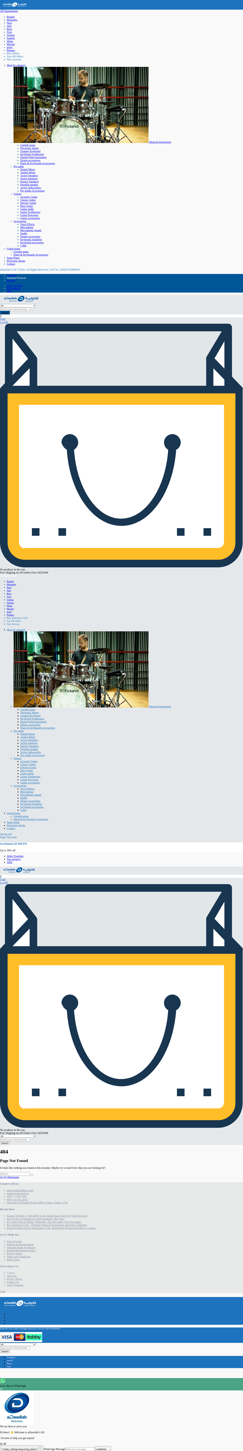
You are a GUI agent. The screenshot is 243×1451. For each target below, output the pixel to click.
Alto (9, 26)
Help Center (13, 1259)
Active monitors (29, 178)
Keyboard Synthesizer (32, 154)
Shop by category (16, 65)
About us (12, 1276)
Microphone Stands (30, 230)
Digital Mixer (27, 169)
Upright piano (27, 145)
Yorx (9, 32)
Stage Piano (13, 257)
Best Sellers (13, 53)
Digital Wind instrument (33, 157)
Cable (23, 245)
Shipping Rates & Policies (21, 1247)
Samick (11, 38)
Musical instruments (92, 142)
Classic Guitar (28, 199)
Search (4, 312)
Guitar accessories (30, 218)
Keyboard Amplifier (31, 239)
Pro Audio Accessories (32, 190)
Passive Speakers (29, 181)
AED (9, 291)
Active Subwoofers (30, 187)
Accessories (20, 221)
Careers (11, 1272)
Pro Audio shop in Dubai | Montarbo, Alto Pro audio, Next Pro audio (44, 1222)
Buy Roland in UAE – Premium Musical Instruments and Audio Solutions (47, 1225)
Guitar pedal (27, 209)
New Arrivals (14, 59)
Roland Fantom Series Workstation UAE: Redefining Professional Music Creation (51, 1228)
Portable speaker (29, 184)
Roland (11, 16)
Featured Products (16, 278)
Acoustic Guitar (28, 196)
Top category (13, 288)
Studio (23, 233)
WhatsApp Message (54, 1449)
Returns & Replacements (20, 1244)
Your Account (14, 1241)
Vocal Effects (27, 224)
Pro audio (19, 166)
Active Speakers (29, 175)
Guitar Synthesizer (30, 212)
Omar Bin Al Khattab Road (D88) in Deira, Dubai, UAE (37, 1202)
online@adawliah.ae (18, 1193)
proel (9, 47)
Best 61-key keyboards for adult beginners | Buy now (35, 1218)
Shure (10, 41)
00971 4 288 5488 (16, 1196)
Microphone (26, 227)
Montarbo (12, 19)
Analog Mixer (27, 172)
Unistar (11, 35)
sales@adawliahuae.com (20, 1190)
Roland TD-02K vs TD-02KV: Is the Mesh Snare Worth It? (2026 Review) (47, 1215)
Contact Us (13, 1282)
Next (9, 22)
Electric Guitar (28, 203)
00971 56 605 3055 (17, 1199)
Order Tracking (14, 285)
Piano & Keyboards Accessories (37, 163)
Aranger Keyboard (30, 151)
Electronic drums (29, 148)
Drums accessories (30, 160)
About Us (11, 275)
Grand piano (13, 248)
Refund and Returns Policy (21, 1250)
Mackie (11, 44)
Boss (9, 29)
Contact (11, 263)
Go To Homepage (9, 1177)
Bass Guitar (26, 206)
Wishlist (11, 280)
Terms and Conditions (19, 1256)
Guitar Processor (29, 215)
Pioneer (11, 50)
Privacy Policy (15, 1253)
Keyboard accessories (32, 242)
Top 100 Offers (15, 56)
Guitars (17, 193)
